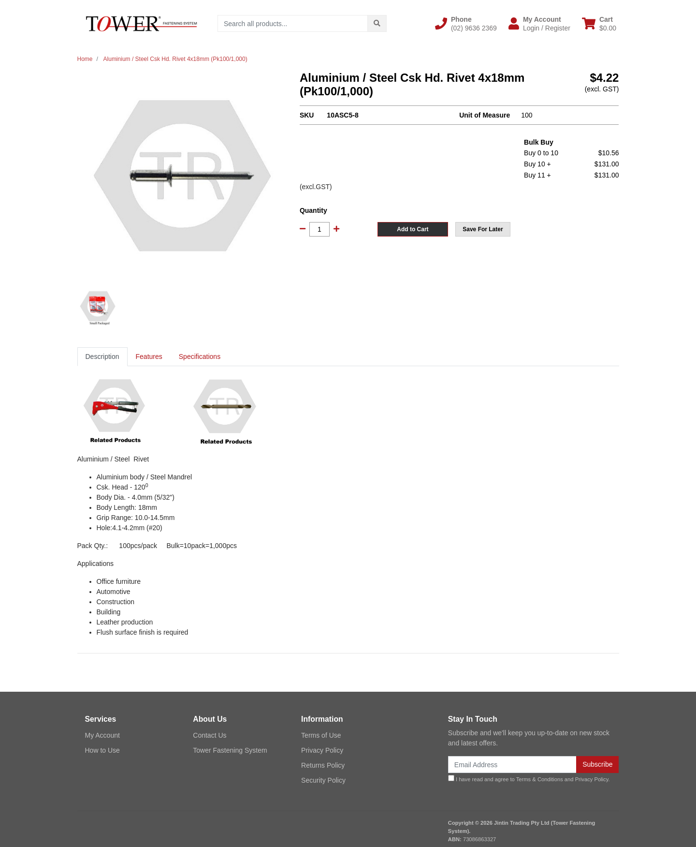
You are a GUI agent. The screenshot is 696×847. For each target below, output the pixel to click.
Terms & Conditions (539, 779)
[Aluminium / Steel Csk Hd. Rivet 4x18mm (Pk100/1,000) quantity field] (319, 229)
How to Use (102, 750)
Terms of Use (321, 735)
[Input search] (293, 23)
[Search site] (377, 23)
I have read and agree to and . (529, 778)
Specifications (199, 356)
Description (102, 356)
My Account (102, 735)
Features (149, 356)
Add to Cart (412, 229)
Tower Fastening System (230, 750)
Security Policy (323, 780)
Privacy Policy (322, 750)
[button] (466, 23)
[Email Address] (512, 764)
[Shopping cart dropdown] (599, 23)
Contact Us (209, 735)
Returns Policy (323, 765)
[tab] (102, 356)
